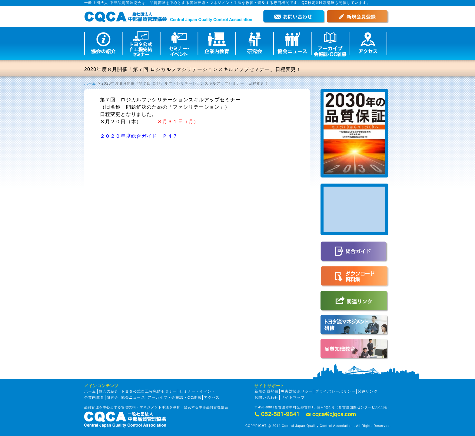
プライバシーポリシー (335, 391)
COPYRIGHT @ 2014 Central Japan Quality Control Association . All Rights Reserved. (318, 426)
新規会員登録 (266, 391)
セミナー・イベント (197, 391)
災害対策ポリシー (297, 391)
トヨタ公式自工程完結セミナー (149, 391)
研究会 (113, 397)
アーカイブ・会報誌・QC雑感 (174, 397)
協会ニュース (133, 397)
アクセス (212, 397)
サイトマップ (293, 397)
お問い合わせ (266, 397)
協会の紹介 (109, 391)
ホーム (90, 83)
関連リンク (368, 391)
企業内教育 (94, 397)
